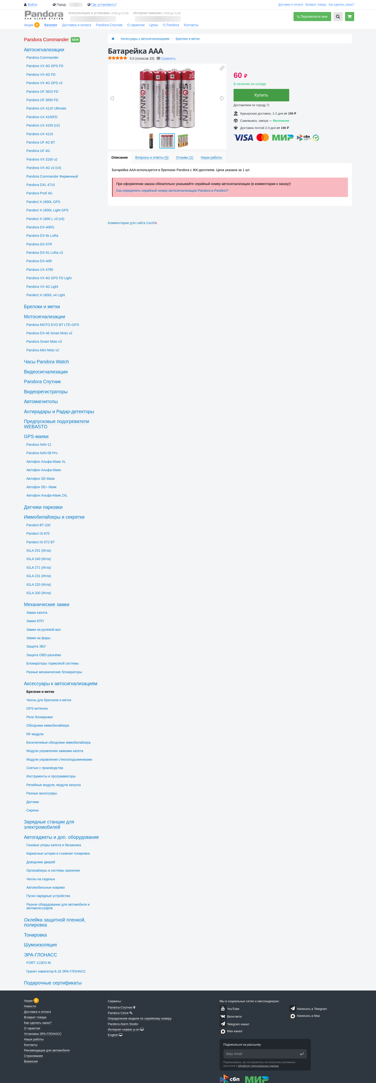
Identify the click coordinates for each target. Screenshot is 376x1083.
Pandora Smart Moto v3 (44, 341)
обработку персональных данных (258, 1065)
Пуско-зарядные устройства (48, 896)
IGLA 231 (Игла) (38, 576)
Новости (30, 1006)
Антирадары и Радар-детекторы (59, 411)
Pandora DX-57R (39, 244)
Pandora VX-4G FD (40, 74)
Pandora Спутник (42, 381)
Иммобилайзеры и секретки (54, 517)
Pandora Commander (46, 39)
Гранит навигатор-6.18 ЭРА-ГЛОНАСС (56, 971)
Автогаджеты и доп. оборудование (61, 837)
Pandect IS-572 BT (40, 542)
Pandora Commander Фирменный (52, 176)
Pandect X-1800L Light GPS (47, 210)
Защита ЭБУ (36, 646)
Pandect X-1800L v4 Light (45, 295)
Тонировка (35, 935)
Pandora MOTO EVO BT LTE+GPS (52, 325)
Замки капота (36, 612)
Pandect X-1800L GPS (43, 202)
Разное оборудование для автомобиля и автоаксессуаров (58, 906)
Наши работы (34, 1039)
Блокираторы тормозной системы (52, 663)
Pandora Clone (118, 1013)
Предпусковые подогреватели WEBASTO (56, 424)
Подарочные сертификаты (53, 982)
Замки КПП (35, 621)
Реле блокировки (39, 717)
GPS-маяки (36, 436)
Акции (28, 25)
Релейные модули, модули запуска (53, 785)
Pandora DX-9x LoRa (42, 235)
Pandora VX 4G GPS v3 (44, 83)
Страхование (33, 1056)
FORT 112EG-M (38, 963)
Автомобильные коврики (45, 887)
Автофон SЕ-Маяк (40, 479)
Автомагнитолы (41, 401)
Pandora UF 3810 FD (42, 91)
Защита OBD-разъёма (43, 655)
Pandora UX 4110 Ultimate (46, 108)
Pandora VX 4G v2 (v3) (43, 168)
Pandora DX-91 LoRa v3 (44, 253)
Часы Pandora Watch (46, 361)
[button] (222, 68)
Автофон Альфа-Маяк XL (46, 461)
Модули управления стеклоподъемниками (59, 759)
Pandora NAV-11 (38, 444)
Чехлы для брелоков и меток (48, 700)
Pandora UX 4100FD (42, 117)
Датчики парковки (43, 507)
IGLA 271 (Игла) (38, 567)
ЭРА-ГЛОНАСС (40, 954)
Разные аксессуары (41, 793)
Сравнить (168, 58)
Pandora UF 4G (38, 151)
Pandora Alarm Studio (123, 1024)
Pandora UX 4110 (39, 134)
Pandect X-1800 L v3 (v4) (45, 219)
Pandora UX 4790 (39, 270)
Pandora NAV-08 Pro (42, 453)
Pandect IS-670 (38, 533)
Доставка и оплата (290, 4)
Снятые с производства (44, 768)
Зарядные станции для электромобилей (49, 824)
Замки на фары (38, 638)
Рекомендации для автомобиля (47, 1050)
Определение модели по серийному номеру (140, 1018)
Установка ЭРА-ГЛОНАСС (43, 1034)
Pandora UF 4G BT (40, 142)
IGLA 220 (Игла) (38, 584)
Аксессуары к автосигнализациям (145, 39)
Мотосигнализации (44, 316)
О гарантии (136, 25)
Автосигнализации (44, 49)
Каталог (50, 25)
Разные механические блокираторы (54, 672)
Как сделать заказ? (341, 4)
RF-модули (34, 734)
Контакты (191, 25)
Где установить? (104, 4)
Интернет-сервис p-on (124, 1029)
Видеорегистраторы (46, 391)
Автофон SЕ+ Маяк (41, 487)
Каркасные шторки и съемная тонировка (58, 853)
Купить (261, 95)
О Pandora (171, 25)
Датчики (32, 802)
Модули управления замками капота (54, 751)
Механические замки (46, 604)
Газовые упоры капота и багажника (53, 845)
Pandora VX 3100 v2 (41, 159)
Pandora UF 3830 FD (42, 100)
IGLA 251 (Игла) (38, 550)
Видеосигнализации (46, 371)
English (113, 1035)
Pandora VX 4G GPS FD (44, 66)
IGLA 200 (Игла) (38, 593)
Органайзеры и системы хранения (53, 870)
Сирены (32, 810)
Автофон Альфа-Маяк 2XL (47, 495)
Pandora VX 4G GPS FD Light (48, 278)
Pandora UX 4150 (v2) (43, 125)
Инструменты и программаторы (51, 776)
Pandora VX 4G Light (42, 287)
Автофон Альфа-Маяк (43, 470)
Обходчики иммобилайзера (47, 725)
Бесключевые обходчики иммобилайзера (58, 742)
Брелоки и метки (188, 39)
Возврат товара (316, 4)
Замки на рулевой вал (43, 629)
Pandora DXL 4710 (40, 185)
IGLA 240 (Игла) (38, 559)
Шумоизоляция (40, 944)
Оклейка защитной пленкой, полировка (55, 922)
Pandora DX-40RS (40, 227)
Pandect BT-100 (38, 525)
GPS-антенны (37, 708)
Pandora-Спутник (109, 25)
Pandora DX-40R (39, 261)
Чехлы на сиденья (40, 879)
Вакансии (31, 1061)
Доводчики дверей (40, 862)
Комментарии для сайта (132, 223)
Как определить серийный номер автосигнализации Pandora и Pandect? (172, 190)
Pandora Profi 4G (39, 193)
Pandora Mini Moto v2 (42, 350)
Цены (153, 25)
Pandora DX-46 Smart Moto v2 (49, 333)
